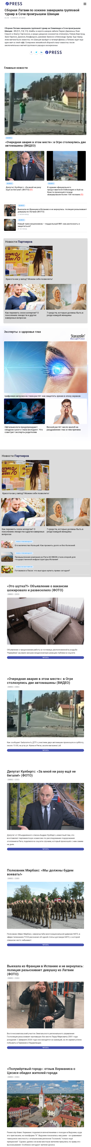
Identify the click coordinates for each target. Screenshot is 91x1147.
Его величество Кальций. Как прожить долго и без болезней (45, 545)
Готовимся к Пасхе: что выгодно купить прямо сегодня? (42, 570)
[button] (84, 4)
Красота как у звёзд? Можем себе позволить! (29, 279)
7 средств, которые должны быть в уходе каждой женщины (65, 314)
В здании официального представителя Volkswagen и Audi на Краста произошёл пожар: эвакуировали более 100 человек (65, 191)
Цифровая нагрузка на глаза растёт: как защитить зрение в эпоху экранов (42, 396)
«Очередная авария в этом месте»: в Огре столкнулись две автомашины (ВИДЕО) (40, 681)
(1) (31, 189)
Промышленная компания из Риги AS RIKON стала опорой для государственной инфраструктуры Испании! (45, 558)
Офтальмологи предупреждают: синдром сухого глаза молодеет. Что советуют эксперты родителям (24, 429)
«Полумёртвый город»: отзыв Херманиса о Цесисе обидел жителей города (41, 1071)
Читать (45, 657)
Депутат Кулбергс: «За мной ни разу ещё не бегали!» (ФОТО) (23, 188)
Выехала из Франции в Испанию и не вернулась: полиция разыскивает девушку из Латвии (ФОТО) (45, 970)
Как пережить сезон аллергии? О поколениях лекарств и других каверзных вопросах (22, 315)
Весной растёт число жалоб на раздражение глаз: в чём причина (64, 428)
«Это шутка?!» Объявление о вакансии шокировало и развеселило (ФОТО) (37, 588)
